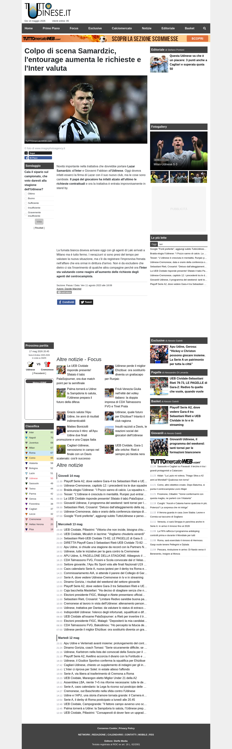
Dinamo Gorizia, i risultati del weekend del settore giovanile (102, 581)
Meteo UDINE (39, 382)
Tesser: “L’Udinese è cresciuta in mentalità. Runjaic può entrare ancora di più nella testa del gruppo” (128, 494)
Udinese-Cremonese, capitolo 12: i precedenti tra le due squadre (105, 485)
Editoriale (158, 49)
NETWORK (84, 734)
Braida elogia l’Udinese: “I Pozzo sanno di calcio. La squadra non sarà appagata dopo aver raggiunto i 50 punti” (135, 489)
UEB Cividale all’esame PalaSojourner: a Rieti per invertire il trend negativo (112, 616)
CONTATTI (130, 734)
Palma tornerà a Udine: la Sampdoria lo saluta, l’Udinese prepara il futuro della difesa (118, 708)
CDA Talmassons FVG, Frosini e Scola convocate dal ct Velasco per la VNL (112, 560)
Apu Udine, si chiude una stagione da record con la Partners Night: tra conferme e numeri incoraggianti (130, 547)
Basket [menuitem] (189, 28)
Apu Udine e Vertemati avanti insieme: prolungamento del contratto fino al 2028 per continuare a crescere (131, 643)
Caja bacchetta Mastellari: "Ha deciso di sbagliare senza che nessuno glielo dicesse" (118, 590)
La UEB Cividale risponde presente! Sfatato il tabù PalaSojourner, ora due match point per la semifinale (76, 374)
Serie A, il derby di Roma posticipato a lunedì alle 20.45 (99, 699)
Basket (156, 401)
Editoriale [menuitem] (168, 28)
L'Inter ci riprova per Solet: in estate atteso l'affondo (97, 669)
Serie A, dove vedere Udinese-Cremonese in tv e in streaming (103, 577)
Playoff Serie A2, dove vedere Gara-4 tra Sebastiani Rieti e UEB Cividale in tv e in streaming (123, 481)
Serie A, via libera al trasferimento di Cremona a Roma (99, 673)
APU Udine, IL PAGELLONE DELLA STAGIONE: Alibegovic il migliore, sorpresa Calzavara (122, 555)
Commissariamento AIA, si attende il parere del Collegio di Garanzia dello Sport (115, 573)
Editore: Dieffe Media (115, 741)
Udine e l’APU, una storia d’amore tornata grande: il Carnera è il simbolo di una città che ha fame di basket (132, 695)
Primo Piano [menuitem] (51, 28)
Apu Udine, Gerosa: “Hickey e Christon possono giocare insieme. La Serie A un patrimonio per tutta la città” (187, 355)
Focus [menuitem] (74, 28)
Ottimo (31, 193)
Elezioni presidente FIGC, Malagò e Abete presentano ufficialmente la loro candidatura (119, 594)
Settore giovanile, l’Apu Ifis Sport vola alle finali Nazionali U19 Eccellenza (111, 564)
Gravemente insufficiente (34, 214)
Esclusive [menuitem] (95, 28)
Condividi (66, 302)
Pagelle (156, 372)
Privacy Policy (127, 728)
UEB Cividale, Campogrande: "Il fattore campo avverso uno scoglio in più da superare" (119, 704)
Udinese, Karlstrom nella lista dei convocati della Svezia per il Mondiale (109, 651)
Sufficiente (33, 203)
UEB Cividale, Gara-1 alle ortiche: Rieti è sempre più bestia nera (130, 450)
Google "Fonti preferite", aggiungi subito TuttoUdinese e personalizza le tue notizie (117, 515)
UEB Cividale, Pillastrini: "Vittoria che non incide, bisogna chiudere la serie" (112, 529)
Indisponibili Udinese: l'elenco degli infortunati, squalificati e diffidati (107, 612)
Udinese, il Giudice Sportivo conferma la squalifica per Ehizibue (104, 660)
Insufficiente (34, 207)
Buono (31, 198)
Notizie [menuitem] (146, 28)
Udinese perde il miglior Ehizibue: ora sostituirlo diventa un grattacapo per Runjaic (116, 629)
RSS (151, 734)
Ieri (161, 244)
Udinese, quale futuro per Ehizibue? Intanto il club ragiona (130, 416)
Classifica (32, 426)
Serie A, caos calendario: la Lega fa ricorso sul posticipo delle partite (108, 686)
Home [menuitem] (29, 28)
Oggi (154, 244)
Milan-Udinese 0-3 (165, 164)
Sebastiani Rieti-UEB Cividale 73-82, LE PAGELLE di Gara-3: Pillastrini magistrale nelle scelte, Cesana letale (134, 538)
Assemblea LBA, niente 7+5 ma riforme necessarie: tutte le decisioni (108, 682)
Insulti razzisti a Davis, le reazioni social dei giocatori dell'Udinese (131, 431)
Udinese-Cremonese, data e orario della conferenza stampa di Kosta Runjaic (113, 511)
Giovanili (157, 433)
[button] (39, 221)
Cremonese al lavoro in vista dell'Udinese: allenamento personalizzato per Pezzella (117, 603)
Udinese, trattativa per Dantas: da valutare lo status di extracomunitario (109, 607)
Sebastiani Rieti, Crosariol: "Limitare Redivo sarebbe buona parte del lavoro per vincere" (120, 599)
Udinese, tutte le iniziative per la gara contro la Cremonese (101, 551)
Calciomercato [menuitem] (122, 28)
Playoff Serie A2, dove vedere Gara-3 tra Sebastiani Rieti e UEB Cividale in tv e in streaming (123, 586)
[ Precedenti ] (39, 373)
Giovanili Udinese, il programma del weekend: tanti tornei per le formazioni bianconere (119, 502)
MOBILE (142, 734)
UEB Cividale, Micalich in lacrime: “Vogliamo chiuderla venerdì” (104, 534)
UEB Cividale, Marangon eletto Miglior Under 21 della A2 (100, 678)
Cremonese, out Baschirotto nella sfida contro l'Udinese (99, 691)
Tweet (86, 302)
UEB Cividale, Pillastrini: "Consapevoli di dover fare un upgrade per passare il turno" (118, 712)
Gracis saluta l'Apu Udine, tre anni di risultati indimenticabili (83, 416)
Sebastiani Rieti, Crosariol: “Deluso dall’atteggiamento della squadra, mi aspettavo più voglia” (124, 507)
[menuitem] (204, 28)
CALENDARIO (115, 734)
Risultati (39, 227)
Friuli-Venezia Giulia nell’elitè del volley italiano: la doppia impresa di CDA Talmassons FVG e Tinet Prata (123, 397)
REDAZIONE (99, 734)
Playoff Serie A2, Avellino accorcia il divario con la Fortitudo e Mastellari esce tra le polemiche (124, 656)
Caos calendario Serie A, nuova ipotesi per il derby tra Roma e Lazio (108, 568)
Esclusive (158, 340)
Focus (69, 285)
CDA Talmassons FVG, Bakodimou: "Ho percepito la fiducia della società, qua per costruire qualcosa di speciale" (136, 625)
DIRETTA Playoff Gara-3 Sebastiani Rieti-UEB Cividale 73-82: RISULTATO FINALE (117, 542)
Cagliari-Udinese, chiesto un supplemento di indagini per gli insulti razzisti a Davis (116, 665)
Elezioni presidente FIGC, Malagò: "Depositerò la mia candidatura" (107, 620)
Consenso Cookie (107, 728)
